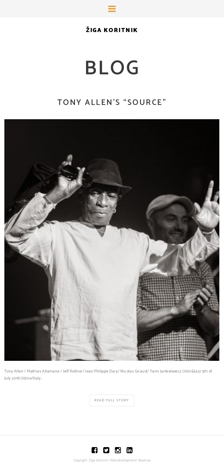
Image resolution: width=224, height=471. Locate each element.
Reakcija (144, 460)
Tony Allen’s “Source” (112, 102)
